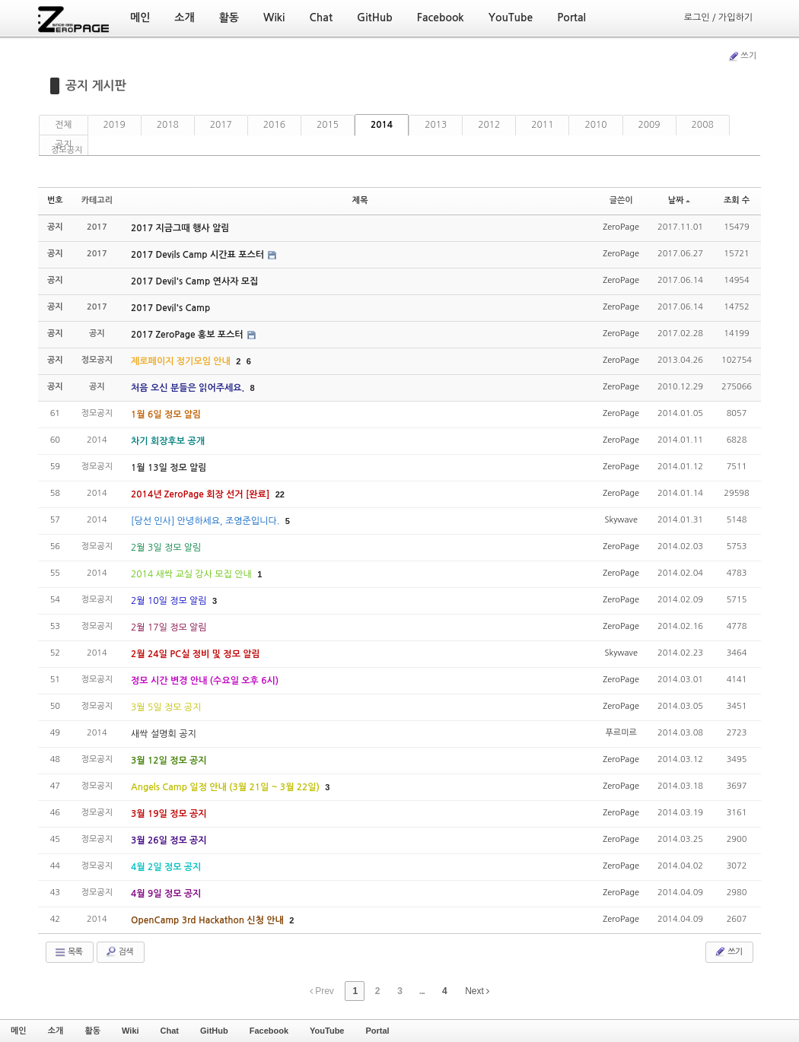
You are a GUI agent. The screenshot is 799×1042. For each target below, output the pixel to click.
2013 (436, 124)
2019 (114, 124)
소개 (56, 1030)
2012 (489, 124)
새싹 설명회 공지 (163, 734)
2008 (703, 124)
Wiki (130, 1030)
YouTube (327, 1030)
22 (280, 494)
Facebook (269, 1030)
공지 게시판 (95, 85)
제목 (360, 200)
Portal (377, 1030)
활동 (92, 1030)
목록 (68, 952)
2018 (168, 124)
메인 (19, 1030)
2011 (542, 124)
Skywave (620, 520)
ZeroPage (621, 227)
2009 (649, 124)
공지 (63, 144)
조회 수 (737, 200)
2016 (274, 124)
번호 (55, 200)
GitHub (214, 1030)
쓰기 (741, 56)
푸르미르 (620, 733)
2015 (328, 124)
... (422, 991)
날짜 (679, 200)
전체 (63, 124)
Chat (170, 1030)
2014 (382, 124)
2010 (595, 124)
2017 (221, 124)
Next (477, 991)
